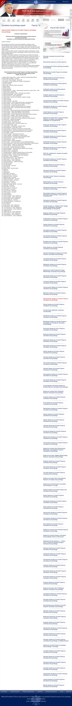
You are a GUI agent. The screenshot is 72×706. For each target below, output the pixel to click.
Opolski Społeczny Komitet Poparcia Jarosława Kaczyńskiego (53, 225)
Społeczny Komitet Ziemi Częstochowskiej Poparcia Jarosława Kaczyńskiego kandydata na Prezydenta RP (55, 119)
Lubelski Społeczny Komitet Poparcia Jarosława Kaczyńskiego (54, 165)
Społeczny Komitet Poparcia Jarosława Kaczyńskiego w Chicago (54, 484)
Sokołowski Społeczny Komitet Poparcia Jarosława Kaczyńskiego (54, 501)
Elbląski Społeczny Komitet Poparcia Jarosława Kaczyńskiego (53, 78)
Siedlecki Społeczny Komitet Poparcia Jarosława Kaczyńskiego (54, 461)
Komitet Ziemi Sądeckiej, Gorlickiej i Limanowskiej (53, 310)
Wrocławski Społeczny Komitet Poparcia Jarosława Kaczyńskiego (55, 159)
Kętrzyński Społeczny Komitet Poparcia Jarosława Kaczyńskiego (54, 571)
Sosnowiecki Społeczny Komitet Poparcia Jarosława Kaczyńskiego (55, 519)
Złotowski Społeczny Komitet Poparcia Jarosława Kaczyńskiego (54, 548)
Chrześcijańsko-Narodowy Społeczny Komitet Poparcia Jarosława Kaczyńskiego (55, 386)
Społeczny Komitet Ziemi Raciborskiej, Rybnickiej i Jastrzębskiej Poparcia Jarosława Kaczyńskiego (54, 450)
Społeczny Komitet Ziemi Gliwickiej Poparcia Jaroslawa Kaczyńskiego (53, 392)
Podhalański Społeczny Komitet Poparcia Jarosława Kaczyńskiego (55, 107)
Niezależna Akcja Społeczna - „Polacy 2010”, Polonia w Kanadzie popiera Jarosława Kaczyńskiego (54, 542)
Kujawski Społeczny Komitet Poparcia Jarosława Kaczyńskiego (54, 623)
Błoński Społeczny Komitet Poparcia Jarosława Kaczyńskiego (53, 685)
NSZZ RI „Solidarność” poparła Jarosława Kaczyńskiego (55, 154)
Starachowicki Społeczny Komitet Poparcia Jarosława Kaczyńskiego (55, 299)
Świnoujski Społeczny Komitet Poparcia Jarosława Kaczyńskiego (54, 346)
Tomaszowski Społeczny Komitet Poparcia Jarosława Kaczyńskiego (55, 288)
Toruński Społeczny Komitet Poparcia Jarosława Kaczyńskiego (54, 473)
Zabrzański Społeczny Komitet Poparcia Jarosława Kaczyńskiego (54, 276)
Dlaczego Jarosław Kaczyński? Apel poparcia (53, 57)
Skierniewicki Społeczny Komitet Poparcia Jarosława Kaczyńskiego (55, 409)
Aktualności (39, 691)
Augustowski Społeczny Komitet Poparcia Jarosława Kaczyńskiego (55, 674)
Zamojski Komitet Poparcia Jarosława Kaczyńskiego (54, 176)
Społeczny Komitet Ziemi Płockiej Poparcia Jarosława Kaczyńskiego (55, 530)
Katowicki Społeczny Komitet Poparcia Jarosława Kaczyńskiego (54, 634)
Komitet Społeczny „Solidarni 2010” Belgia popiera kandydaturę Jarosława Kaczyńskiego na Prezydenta (55, 207)
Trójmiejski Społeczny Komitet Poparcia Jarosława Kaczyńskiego (54, 136)
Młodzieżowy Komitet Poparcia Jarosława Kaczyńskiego (55, 72)
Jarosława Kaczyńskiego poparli (13, 25)
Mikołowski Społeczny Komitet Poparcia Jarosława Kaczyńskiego (54, 148)
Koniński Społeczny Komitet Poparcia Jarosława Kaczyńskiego (54, 357)
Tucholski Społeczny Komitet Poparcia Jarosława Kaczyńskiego (54, 651)
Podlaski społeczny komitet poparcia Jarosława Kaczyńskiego (53, 95)
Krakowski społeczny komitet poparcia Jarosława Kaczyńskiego (54, 89)
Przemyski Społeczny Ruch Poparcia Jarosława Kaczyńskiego (54, 329)
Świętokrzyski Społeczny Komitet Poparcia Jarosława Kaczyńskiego (55, 242)
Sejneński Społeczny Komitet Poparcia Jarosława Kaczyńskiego (54, 663)
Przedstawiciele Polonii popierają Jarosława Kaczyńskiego (56, 67)
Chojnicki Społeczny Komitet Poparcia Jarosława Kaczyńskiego (54, 397)
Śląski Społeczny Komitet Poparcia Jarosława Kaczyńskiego (53, 182)
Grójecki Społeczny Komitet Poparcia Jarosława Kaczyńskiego (54, 583)
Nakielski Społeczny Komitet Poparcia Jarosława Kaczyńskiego (54, 611)
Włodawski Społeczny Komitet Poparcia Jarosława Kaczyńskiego (54, 265)
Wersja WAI (40, 15)
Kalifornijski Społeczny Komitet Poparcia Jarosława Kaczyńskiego (55, 142)
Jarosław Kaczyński (14, 691)
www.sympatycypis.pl (40, 698)
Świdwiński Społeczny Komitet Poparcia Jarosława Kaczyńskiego (54, 316)
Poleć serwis (34, 15)
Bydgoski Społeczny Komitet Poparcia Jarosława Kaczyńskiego (54, 213)
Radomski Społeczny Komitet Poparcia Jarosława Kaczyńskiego (54, 617)
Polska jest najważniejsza (28, 691)
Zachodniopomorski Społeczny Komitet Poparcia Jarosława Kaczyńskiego (54, 605)
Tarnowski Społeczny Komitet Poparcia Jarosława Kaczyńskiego (54, 467)
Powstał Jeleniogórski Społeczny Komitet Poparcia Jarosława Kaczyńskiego (55, 253)
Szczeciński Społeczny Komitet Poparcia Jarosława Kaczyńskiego (55, 236)
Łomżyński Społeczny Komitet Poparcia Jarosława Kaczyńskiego (54, 259)
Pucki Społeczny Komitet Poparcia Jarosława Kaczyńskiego (53, 403)
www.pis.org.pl (30, 698)
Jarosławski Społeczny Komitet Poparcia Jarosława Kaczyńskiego (55, 594)
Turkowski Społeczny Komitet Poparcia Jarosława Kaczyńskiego (54, 282)
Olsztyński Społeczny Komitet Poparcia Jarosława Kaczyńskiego (54, 554)
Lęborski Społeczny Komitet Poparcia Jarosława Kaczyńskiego (54, 426)
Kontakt (61, 691)
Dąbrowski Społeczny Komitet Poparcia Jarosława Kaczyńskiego (54, 340)
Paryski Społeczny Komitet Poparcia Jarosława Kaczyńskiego (53, 305)
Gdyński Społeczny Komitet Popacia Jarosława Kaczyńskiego (53, 369)
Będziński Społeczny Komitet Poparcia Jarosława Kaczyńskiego (54, 293)
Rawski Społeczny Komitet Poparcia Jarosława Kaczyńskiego (53, 414)
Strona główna (27, 15)
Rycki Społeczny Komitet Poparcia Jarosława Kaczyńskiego (53, 524)
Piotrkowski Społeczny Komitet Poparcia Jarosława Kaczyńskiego (55, 188)
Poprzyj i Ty (36, 25)
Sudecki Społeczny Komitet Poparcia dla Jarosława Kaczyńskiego (55, 490)
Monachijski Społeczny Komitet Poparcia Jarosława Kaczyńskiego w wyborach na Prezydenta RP (55, 195)
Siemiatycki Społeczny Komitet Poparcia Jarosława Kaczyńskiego (55, 230)
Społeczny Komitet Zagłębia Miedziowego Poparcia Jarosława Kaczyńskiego (55, 456)
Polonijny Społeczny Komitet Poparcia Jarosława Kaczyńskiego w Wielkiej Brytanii (55, 640)
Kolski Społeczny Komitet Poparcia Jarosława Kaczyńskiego (53, 507)
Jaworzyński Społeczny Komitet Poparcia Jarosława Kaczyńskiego (55, 513)
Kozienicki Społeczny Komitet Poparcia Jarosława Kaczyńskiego (54, 577)
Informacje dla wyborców (51, 691)
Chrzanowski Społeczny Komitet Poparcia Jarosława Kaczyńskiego (55, 443)
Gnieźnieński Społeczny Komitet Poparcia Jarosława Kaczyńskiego (55, 560)
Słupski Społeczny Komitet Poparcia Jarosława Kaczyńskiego (53, 420)
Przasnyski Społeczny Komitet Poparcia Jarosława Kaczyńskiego (54, 125)
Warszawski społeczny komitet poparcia (54, 62)
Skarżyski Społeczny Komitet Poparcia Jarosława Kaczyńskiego (54, 335)
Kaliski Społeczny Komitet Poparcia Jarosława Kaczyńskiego (53, 496)
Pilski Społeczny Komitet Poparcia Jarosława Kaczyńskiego (53, 248)
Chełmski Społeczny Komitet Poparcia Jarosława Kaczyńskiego (54, 566)
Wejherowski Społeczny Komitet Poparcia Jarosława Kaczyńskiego (55, 437)
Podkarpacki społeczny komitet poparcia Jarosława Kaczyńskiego (55, 84)
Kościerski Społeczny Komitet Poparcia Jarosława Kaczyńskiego (54, 432)
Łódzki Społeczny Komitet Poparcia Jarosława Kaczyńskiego (53, 112)
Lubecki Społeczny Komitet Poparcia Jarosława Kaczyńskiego (53, 680)
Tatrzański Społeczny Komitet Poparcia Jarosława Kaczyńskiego (54, 171)
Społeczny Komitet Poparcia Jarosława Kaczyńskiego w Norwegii (54, 645)
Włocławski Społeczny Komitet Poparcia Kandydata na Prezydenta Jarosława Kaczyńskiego (54, 323)
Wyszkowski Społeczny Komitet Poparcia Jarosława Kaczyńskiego (55, 628)
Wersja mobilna (48, 15)
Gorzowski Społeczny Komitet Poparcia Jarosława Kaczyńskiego (54, 380)
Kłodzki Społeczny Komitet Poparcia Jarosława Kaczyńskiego (53, 352)
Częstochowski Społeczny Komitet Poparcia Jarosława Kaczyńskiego (56, 101)
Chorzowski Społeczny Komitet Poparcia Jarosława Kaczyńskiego (55, 363)
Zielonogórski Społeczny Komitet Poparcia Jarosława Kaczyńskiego (55, 374)
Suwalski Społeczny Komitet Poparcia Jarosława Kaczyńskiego (54, 668)
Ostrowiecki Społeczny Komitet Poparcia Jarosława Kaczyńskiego (55, 201)
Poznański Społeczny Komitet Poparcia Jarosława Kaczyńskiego (54, 131)
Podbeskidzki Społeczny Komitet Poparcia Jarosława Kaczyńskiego (55, 219)
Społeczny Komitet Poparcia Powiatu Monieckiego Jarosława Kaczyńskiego (54, 270)
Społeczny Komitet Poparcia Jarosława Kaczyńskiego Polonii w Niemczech (54, 536)
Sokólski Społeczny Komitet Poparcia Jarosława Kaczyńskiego (54, 657)
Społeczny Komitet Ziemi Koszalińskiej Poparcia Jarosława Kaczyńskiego (54, 479)
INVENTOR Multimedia (40, 701)
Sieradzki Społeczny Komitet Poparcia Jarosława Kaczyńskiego (54, 600)
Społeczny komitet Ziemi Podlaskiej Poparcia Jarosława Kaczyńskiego (53, 588)
